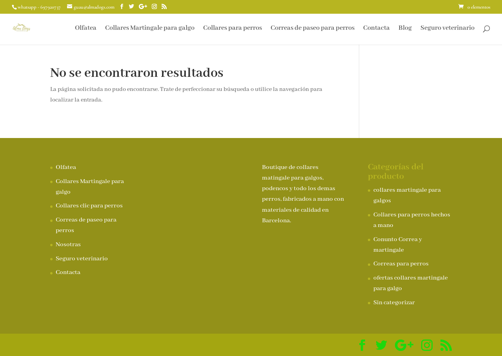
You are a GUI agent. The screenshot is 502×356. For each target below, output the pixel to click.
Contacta (376, 28)
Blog (405, 28)
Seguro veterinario (447, 28)
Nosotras (68, 245)
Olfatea (85, 28)
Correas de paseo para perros (313, 28)
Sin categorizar (394, 303)
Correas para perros (401, 264)
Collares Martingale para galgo (150, 28)
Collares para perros (232, 28)
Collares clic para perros (89, 206)
